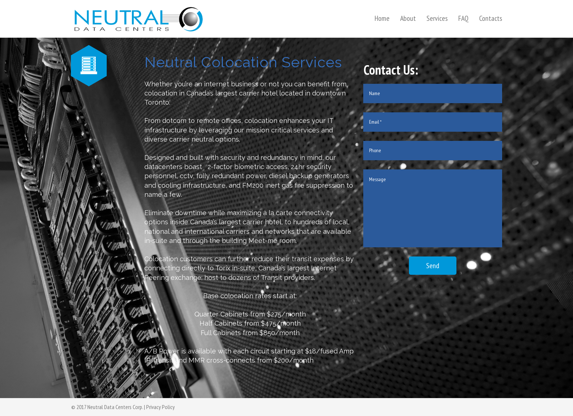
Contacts (490, 18)
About (408, 18)
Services (437, 18)
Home (382, 18)
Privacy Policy (160, 407)
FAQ (463, 18)
